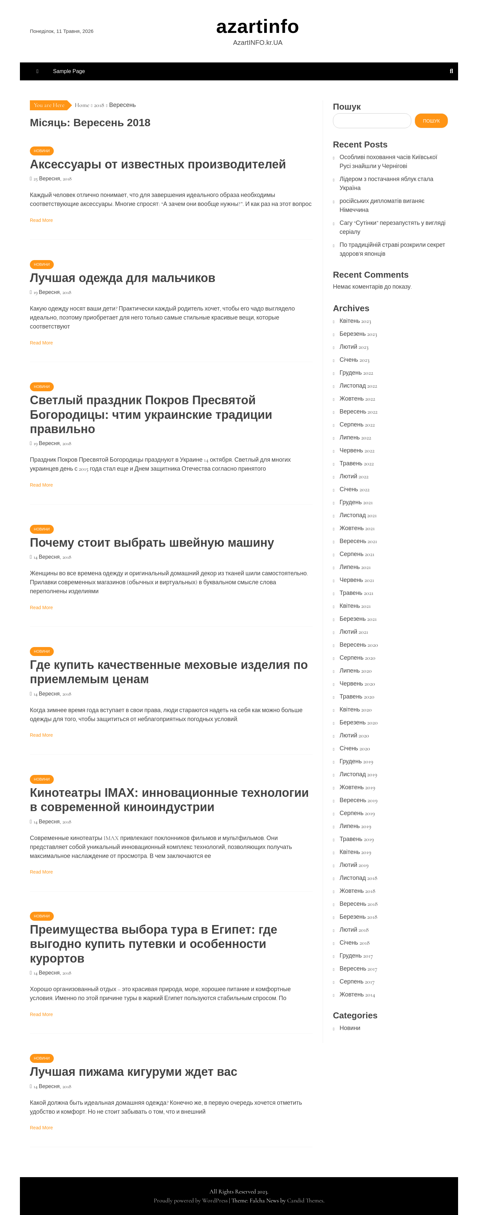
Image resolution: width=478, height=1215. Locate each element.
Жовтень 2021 (357, 528)
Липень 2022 (355, 437)
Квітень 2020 (356, 709)
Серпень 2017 (357, 981)
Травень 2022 (357, 463)
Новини (42, 151)
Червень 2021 (357, 580)
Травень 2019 (357, 839)
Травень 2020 (357, 696)
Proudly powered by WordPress (191, 1200)
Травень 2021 (356, 593)
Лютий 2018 (354, 929)
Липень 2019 (355, 826)
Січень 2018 (355, 942)
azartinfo (257, 26)
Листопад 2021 (358, 515)
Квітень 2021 (355, 605)
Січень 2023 (354, 359)
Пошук (347, 107)
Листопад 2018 (358, 878)
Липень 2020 (356, 670)
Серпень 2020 (357, 657)
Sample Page (69, 71)
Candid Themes (305, 1200)
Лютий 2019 (354, 865)
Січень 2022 (354, 489)
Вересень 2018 (359, 903)
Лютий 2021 (354, 631)
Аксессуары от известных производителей (158, 164)
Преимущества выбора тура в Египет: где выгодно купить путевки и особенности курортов (153, 944)
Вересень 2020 (359, 644)
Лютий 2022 (354, 476)
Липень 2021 (355, 567)
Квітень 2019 (355, 852)
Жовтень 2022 (357, 398)
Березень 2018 (358, 916)
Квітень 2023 (355, 321)
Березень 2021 (358, 618)
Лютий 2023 (354, 346)
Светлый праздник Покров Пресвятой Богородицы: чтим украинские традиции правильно (151, 414)
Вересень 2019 (358, 800)
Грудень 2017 (356, 955)
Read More (41, 220)
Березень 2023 (358, 333)
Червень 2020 (357, 683)
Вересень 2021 (358, 541)
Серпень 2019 (357, 813)
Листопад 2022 (358, 385)
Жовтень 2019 (357, 787)
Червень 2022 (357, 450)
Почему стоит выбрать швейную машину (152, 542)
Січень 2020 (355, 748)
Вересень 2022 (358, 411)
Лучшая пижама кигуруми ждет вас (133, 1071)
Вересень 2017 (358, 968)
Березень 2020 (359, 722)
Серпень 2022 (357, 424)
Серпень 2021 (357, 554)
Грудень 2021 (356, 502)
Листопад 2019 (358, 774)
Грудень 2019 (356, 761)
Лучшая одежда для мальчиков (122, 278)
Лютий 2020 (354, 735)
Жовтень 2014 (357, 994)
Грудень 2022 (356, 372)
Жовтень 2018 (357, 890)
